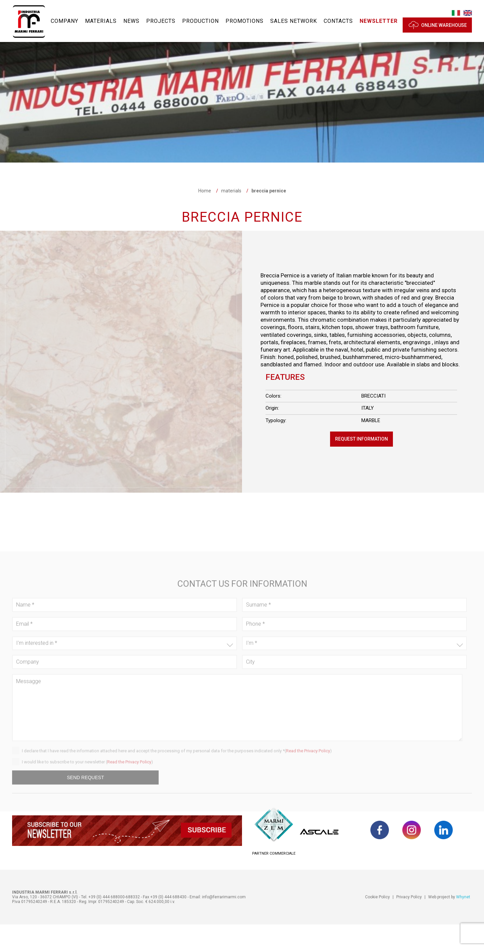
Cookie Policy (377, 920)
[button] (378, 24)
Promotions (245, 23)
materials (101, 23)
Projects (160, 23)
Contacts (338, 23)
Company (64, 23)
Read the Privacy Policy (308, 784)
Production (200, 23)
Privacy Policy (409, 920)
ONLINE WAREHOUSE (437, 27)
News (131, 23)
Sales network (293, 23)
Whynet (463, 920)
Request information (361, 469)
